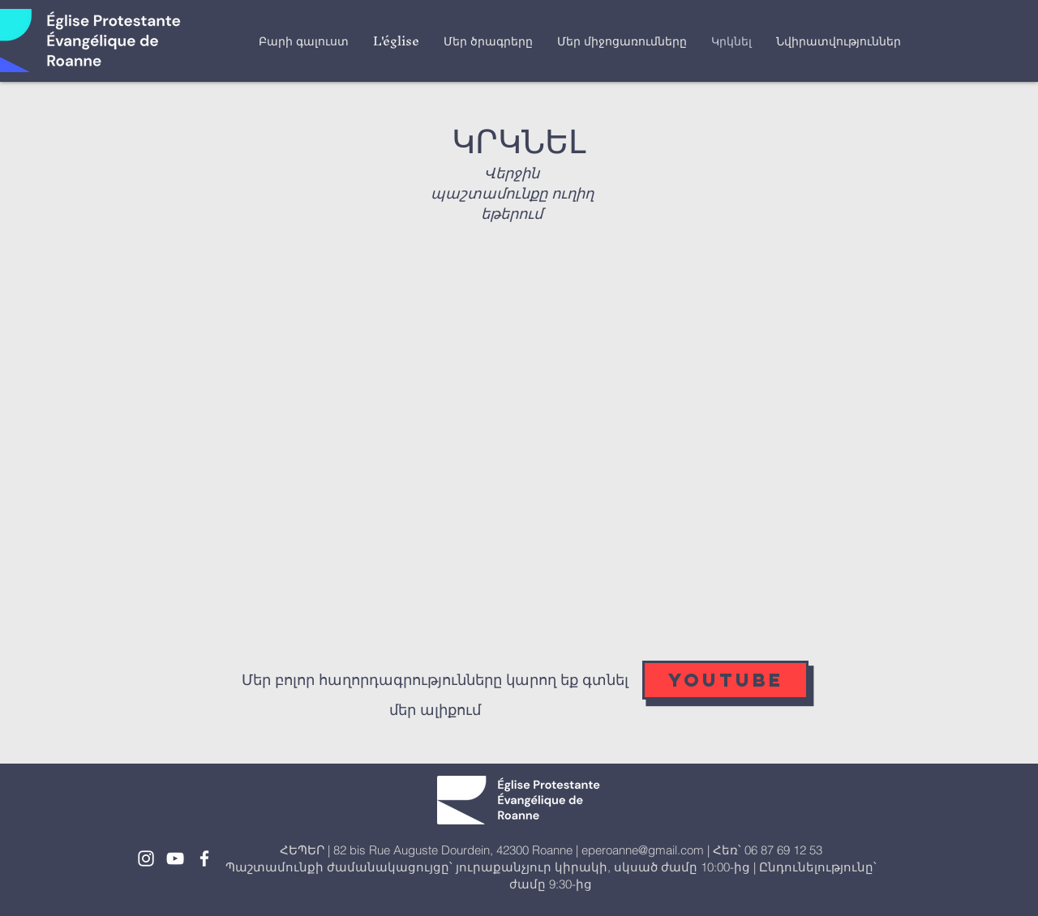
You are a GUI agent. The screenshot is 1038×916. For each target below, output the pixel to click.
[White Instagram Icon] (146, 858)
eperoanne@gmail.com (642, 850)
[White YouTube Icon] (175, 858)
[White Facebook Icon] (204, 858)
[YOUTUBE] (725, 680)
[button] (396, 40)
